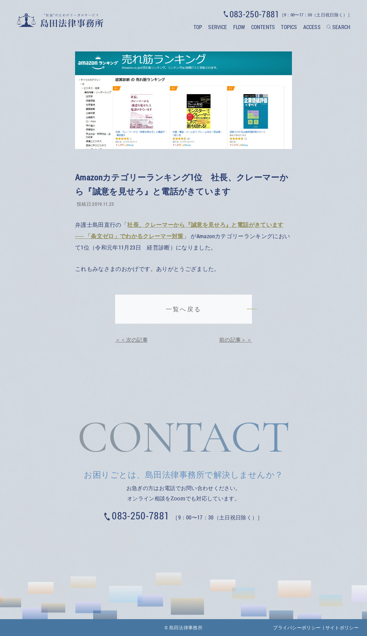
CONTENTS (263, 26)
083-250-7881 (140, 515)
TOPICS (289, 26)
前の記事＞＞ (235, 339)
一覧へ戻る (183, 309)
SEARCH (341, 26)
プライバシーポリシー (297, 627)
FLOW (239, 26)
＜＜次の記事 (131, 339)
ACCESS (312, 26)
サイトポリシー (342, 627)
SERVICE (217, 26)
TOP (198, 26)
